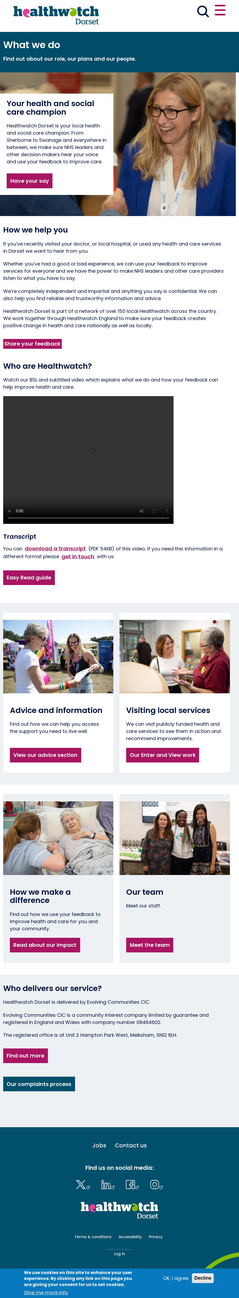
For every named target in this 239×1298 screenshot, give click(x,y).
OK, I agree (175, 1278)
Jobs (99, 1145)
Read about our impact (44, 945)
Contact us (131, 1145)
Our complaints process (39, 1084)
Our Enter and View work (163, 755)
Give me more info (46, 1292)
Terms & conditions (93, 1236)
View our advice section (45, 755)
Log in (119, 1253)
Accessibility (130, 1236)
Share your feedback (32, 343)
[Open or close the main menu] (220, 11)
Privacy (156, 1236)
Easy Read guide (29, 577)
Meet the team (150, 945)
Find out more (25, 1055)
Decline (202, 1278)
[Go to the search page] (203, 12)
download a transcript (55, 548)
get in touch (77, 556)
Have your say (29, 181)
